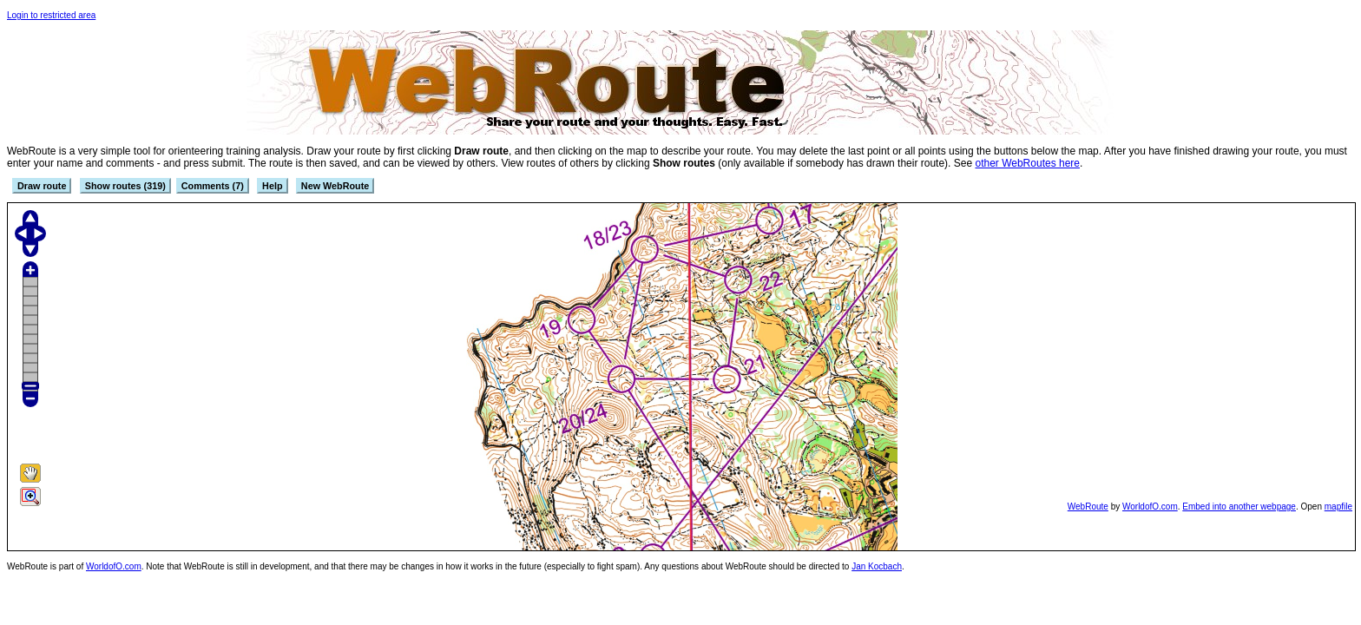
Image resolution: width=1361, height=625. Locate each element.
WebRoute (1088, 506)
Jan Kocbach (876, 566)
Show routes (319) (125, 186)
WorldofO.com (1150, 506)
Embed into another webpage (1239, 506)
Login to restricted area (51, 15)
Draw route (41, 186)
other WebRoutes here (1027, 163)
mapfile (1338, 506)
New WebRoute (335, 186)
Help (272, 186)
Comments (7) (212, 186)
